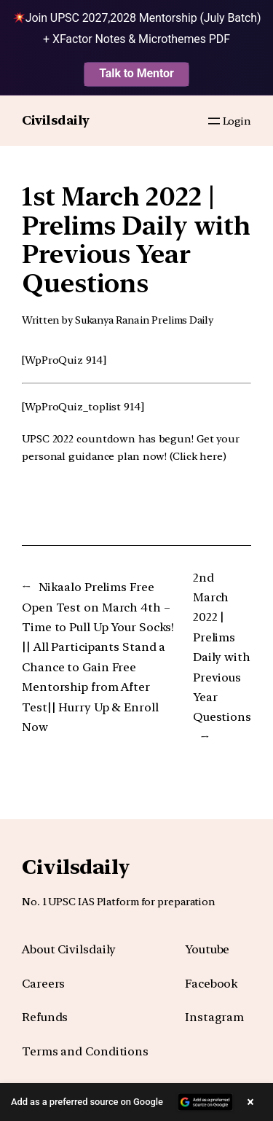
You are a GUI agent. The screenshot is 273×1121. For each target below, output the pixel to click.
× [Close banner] (250, 1101)
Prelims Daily (182, 320)
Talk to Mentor (136, 73)
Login (237, 120)
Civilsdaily (56, 120)
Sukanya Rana (107, 320)
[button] (136, 1102)
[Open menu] (214, 121)
